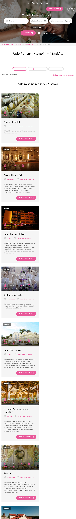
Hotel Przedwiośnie (13, 446)
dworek (46, 310)
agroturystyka (44, 518)
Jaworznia (47, 314)
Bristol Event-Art (50, 120)
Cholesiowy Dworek (51, 306)
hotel (8, 451)
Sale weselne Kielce (29, 489)
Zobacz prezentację (24, 141)
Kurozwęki (10, 377)
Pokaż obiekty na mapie (49, 33)
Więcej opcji (38, 27)
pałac (8, 374)
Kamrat (7, 306)
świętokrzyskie (16, 128)
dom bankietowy (28, 514)
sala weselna (48, 124)
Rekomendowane (19, 69)
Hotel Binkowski (12, 243)
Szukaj (29, 33)
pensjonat (47, 251)
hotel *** (9, 188)
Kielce (8, 128)
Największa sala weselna (37, 69)
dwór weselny (31, 518)
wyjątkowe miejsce (14, 514)
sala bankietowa (37, 510)
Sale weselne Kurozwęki (45, 489)
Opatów (47, 377)
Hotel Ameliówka (50, 446)
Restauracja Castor (51, 184)
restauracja (10, 124)
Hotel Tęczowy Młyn (14, 184)
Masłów (18, 451)
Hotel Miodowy (49, 370)
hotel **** (10, 248)
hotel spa (40, 514)
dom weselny (48, 188)
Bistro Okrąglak (11, 120)
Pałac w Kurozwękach (14, 370)
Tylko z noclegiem (56, 69)
